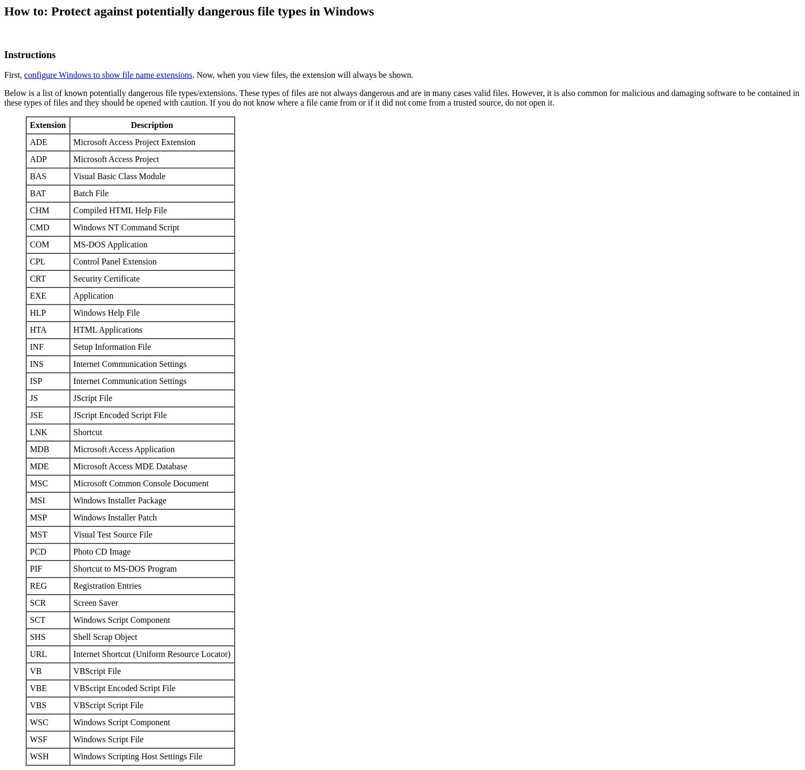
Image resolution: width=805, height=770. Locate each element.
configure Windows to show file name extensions (108, 74)
